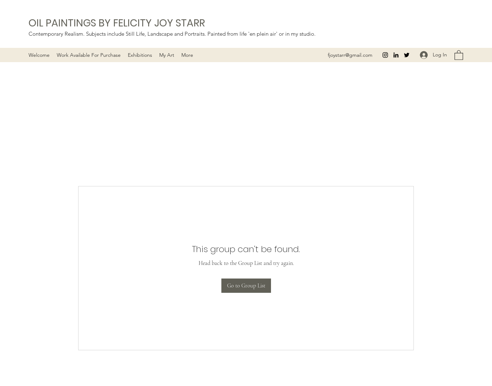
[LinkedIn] (396, 55)
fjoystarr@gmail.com (350, 55)
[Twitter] (406, 55)
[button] (167, 55)
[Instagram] (385, 55)
